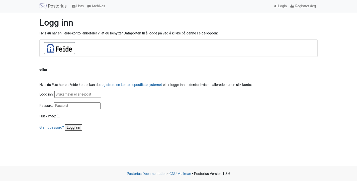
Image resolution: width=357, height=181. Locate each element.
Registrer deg (303, 6)
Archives (96, 6)
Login (280, 6)
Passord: (46, 106)
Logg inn (73, 127)
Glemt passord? (51, 127)
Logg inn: (46, 94)
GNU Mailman (180, 174)
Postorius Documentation (147, 174)
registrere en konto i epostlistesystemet (131, 85)
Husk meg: (47, 116)
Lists (78, 6)
